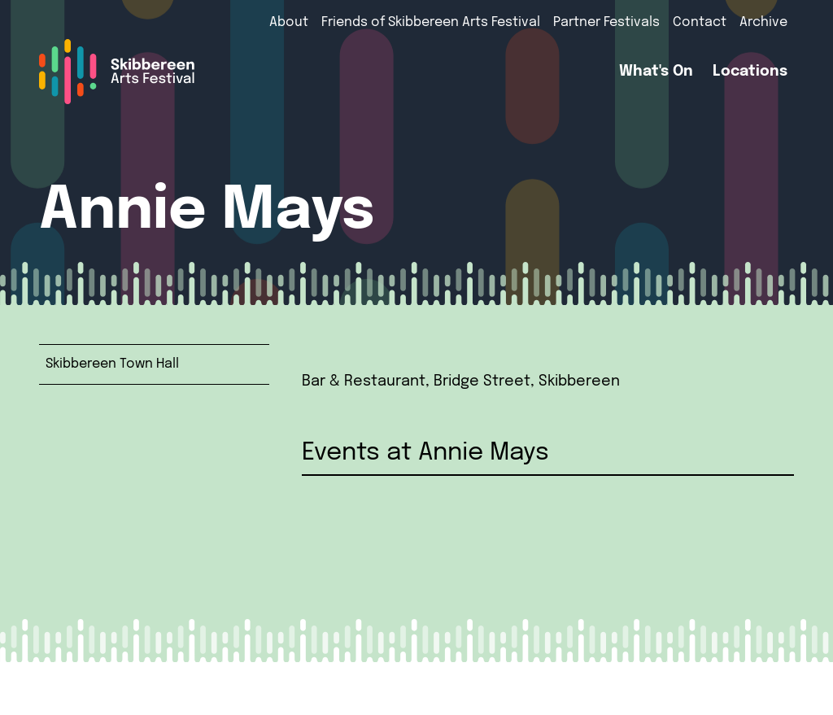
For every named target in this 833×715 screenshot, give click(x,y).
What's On (656, 71)
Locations (750, 71)
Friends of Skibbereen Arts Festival (430, 22)
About (288, 22)
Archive (763, 22)
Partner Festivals (606, 22)
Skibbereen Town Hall (112, 364)
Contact (699, 22)
